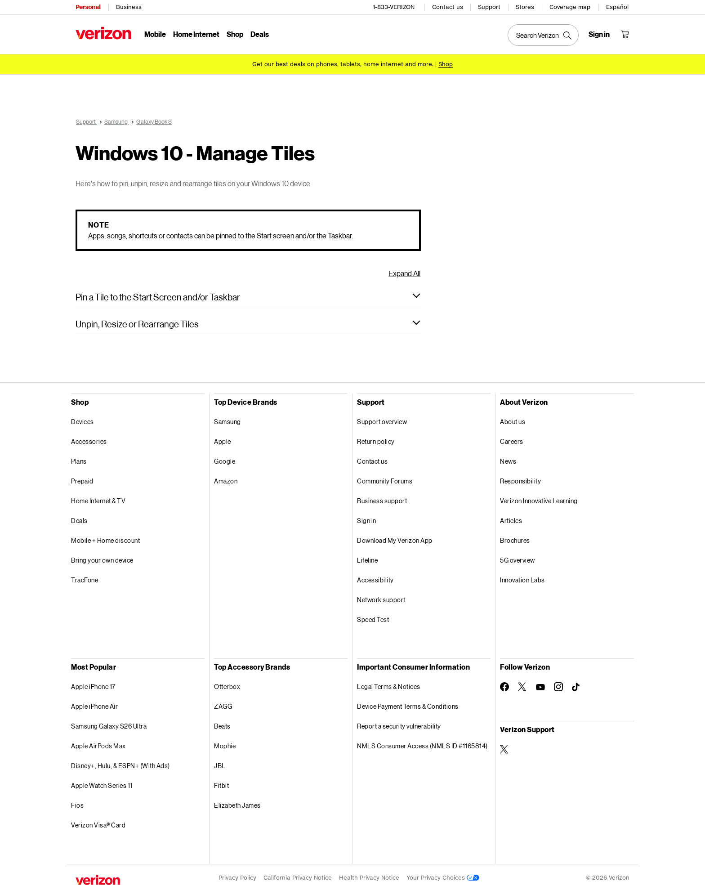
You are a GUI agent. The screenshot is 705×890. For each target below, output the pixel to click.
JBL (220, 764)
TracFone (84, 578)
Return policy (376, 440)
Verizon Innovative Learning (539, 499)
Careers (511, 440)
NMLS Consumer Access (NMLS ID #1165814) (422, 744)
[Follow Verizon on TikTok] (576, 685)
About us (512, 420)
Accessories (89, 440)
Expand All (404, 272)
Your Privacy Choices (442, 876)
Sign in (366, 519)
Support (489, 7)
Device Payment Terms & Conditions (408, 705)
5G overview (517, 559)
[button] (248, 295)
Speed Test (373, 618)
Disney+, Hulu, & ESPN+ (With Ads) (120, 764)
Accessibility (375, 578)
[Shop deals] (445, 64)
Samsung (227, 420)
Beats (222, 725)
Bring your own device (102, 559)
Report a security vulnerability (399, 725)
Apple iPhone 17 (93, 685)
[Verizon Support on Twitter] (504, 747)
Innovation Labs (522, 578)
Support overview (382, 420)
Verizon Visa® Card (98, 823)
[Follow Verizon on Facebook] (504, 685)
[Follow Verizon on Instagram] (558, 685)
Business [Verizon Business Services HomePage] (129, 7)
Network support (381, 598)
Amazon (225, 479)
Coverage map (569, 7)
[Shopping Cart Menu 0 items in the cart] (625, 34)
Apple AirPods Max (98, 744)
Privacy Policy (237, 876)
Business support (382, 499)
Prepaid (82, 479)
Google (224, 460)
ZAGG (223, 705)
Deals (79, 519)
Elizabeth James (237, 804)
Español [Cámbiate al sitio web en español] (617, 7)
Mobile (155, 34)
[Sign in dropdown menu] (599, 34)
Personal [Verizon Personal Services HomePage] (88, 7)
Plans (79, 460)
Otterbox (227, 685)
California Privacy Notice (297, 876)
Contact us (447, 7)
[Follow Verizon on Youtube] (540, 685)
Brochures (515, 539)
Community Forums (384, 479)
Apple (222, 440)
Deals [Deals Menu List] (259, 34)
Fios (77, 804)
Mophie (225, 744)
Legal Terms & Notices (388, 685)
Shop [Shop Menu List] (235, 34)
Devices (82, 420)
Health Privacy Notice (369, 876)
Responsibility (520, 479)
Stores (525, 7)
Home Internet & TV (98, 499)
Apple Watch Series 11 (102, 784)
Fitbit (221, 784)
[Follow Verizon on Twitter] (522, 685)
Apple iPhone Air (94, 705)
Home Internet (196, 34)
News (508, 460)
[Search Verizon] (543, 35)
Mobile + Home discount (105, 539)
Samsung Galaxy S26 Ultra (109, 725)
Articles (511, 519)
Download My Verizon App (395, 539)
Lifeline (367, 559)
